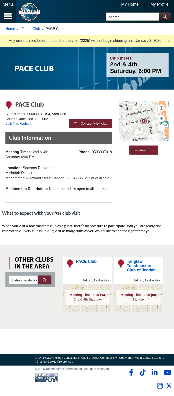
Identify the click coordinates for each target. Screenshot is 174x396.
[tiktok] (142, 372)
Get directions (144, 150)
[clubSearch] (30, 280)
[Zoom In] (161, 118)
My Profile (159, 4)
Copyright (125, 357)
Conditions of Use (74, 357)
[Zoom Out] (161, 128)
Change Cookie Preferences (54, 361)
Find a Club (31, 29)
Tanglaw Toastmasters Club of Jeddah (141, 266)
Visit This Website (18, 123)
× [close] (169, 40)
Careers (159, 357)
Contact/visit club (90, 123)
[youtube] (166, 372)
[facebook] (131, 372)
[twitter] (169, 387)
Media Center (142, 357)
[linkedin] (154, 372)
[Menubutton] (8, 11)
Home (10, 29)
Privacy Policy (52, 357)
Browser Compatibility (103, 357)
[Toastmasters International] (29, 12)
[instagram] (160, 386)
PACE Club (86, 261)
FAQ (38, 357)
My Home (130, 4)
